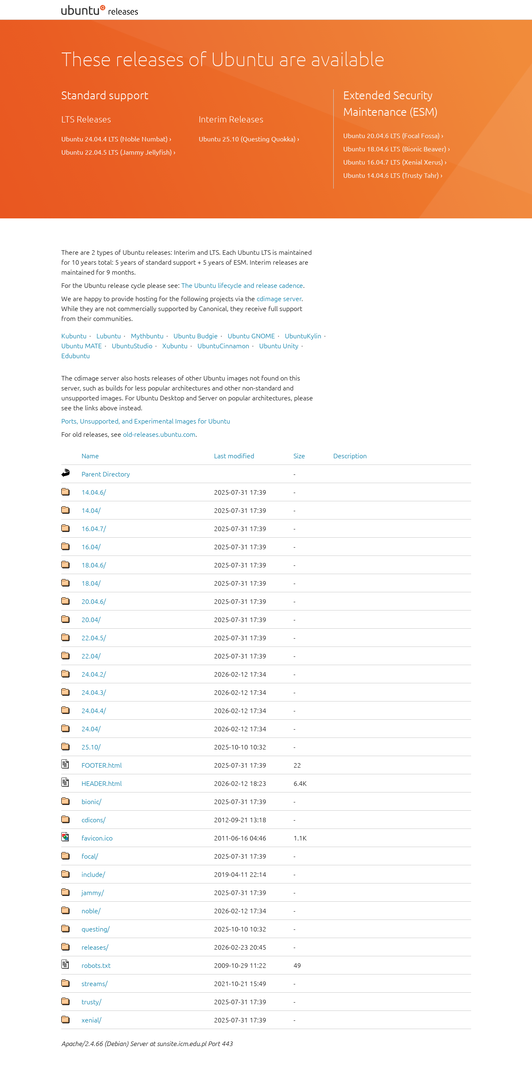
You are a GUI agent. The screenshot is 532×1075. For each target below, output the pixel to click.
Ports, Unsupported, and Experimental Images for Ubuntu (145, 421)
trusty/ (91, 1002)
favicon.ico (97, 838)
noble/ (91, 911)
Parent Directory (106, 474)
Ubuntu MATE (81, 346)
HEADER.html (102, 783)
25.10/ (91, 747)
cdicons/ (94, 820)
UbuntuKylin (303, 336)
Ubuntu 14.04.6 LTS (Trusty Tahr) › (393, 175)
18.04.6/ (94, 565)
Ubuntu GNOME (251, 336)
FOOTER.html (102, 765)
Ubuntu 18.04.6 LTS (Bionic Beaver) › (396, 149)
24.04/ (91, 729)
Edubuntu (75, 355)
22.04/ (91, 656)
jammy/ (93, 892)
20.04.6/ (94, 601)
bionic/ (91, 801)
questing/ (96, 929)
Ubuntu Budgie (195, 336)
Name (90, 456)
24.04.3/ (94, 692)
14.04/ (91, 510)
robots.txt (96, 965)
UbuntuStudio (132, 346)
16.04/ (91, 547)
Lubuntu (108, 336)
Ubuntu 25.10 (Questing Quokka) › (249, 139)
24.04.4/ (94, 710)
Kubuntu (74, 336)
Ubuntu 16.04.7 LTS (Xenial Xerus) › (395, 162)
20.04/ (91, 619)
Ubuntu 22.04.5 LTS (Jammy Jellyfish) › (118, 152)
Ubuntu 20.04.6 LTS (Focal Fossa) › (393, 135)
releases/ (95, 947)
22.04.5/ (94, 638)
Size (299, 456)
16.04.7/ (94, 528)
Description (350, 456)
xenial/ (91, 1020)
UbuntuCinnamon (223, 346)
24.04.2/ (94, 674)
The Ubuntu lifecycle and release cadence (242, 285)
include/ (93, 874)
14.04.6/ (94, 492)
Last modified (234, 456)
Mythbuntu (147, 336)
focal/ (90, 856)
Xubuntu (175, 346)
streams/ (95, 983)
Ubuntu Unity (278, 346)
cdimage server (279, 298)
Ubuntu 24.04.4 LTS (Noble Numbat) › (116, 139)
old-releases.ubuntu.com (159, 434)
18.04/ (91, 583)
